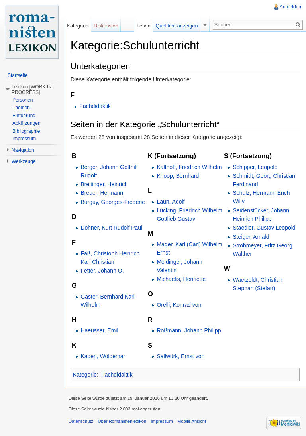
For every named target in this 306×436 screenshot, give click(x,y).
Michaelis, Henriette (181, 279)
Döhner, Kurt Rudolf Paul (111, 227)
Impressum (24, 138)
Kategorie (85, 374)
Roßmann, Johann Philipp (189, 330)
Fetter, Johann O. (102, 270)
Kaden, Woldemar (102, 356)
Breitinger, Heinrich (104, 184)
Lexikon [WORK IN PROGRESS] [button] (32, 89)
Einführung (23, 115)
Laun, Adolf (170, 201)
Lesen (144, 26)
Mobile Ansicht (191, 421)
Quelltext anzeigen (177, 26)
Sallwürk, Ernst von (180, 356)
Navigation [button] (23, 150)
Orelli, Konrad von (179, 305)
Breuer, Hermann (101, 193)
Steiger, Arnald (251, 237)
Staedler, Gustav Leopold (264, 227)
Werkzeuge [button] (23, 161)
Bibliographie (26, 131)
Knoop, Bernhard (178, 176)
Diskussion (106, 26)
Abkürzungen (26, 123)
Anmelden (290, 7)
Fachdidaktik (95, 106)
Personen (22, 100)
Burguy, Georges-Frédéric (112, 202)
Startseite (18, 75)
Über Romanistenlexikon (122, 421)
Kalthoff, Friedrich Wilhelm (189, 167)
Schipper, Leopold (255, 167)
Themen (21, 107)
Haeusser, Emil (99, 330)
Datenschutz (81, 421)
